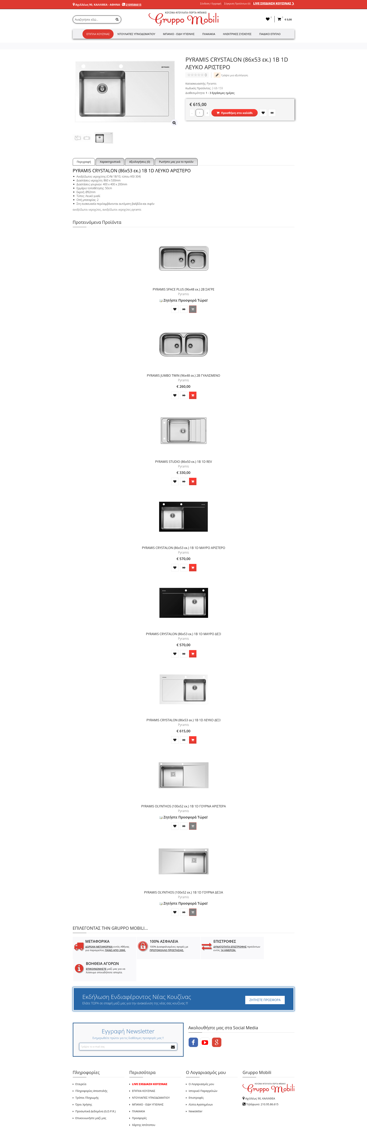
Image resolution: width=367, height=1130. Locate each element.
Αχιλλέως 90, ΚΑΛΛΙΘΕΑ (260, 1076)
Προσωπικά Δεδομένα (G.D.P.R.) (95, 1089)
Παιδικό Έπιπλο (269, 34)
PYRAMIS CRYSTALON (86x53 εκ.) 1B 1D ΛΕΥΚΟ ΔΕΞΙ (183, 720)
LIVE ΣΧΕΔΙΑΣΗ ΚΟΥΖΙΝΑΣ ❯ (273, 3)
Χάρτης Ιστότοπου (143, 1103)
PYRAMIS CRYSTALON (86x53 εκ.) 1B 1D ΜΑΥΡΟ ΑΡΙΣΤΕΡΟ (183, 548)
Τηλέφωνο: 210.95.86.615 (262, 1082)
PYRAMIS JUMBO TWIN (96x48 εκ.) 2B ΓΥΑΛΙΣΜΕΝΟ (183, 375)
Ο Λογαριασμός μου (201, 1062)
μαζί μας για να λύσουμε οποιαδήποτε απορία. (270, 950)
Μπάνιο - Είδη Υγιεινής (178, 34)
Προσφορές (139, 1096)
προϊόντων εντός (215, 948)
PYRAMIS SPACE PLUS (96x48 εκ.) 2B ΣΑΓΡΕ (183, 289)
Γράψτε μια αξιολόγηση (231, 75)
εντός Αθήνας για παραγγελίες (103, 950)
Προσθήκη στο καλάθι (234, 113)
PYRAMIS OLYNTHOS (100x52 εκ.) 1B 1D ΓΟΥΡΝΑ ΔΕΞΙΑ (183, 892)
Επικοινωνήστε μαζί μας (90, 1096)
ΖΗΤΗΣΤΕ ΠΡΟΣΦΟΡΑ (264, 978)
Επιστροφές (196, 1075)
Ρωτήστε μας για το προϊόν (176, 162)
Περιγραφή (84, 162)
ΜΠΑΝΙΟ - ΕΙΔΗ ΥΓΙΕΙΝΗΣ (148, 1082)
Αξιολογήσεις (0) (139, 162)
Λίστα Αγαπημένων (201, 1082)
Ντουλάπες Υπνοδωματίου (136, 34)
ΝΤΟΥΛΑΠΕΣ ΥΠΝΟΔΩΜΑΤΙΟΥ (151, 1075)
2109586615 (133, 4)
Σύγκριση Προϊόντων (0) (237, 4)
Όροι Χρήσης (83, 1082)
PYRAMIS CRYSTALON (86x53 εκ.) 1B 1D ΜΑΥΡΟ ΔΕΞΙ (183, 634)
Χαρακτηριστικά (110, 162)
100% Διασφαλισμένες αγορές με (160, 948)
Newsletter (195, 1089)
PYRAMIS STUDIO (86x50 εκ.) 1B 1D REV (183, 462)
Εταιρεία (80, 1062)
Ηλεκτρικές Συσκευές (237, 34)
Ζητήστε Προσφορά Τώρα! (183, 300)
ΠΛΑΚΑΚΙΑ (138, 1089)
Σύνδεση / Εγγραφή (210, 4)
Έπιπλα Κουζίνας (98, 34)
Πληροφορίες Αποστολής (91, 1068)
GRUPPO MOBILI (81, 1118)
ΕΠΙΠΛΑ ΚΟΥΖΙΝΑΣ (143, 1068)
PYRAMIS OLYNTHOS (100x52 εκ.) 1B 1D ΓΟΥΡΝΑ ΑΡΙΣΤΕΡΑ (183, 806)
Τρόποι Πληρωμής (87, 1075)
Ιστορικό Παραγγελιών (203, 1068)
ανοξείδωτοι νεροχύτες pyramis (121, 209)
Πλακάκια (208, 34)
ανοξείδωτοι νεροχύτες (87, 209)
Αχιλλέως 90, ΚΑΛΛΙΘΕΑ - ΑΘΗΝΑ (97, 4)
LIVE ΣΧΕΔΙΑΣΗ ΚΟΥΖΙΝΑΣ (149, 1062)
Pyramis (211, 83)
